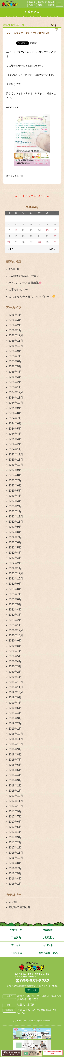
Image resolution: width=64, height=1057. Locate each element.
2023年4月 (15, 495)
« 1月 (11, 249)
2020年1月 (15, 676)
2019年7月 (15, 702)
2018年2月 (15, 785)
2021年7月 (15, 594)
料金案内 (16, 937)
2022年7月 (15, 537)
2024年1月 (15, 449)
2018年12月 (16, 733)
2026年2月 (15, 325)
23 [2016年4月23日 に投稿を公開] (55, 236)
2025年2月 (15, 382)
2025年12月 (16, 335)
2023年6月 (15, 485)
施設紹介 (48, 930)
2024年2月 (15, 444)
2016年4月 (15, 878)
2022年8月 (15, 531)
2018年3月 (15, 780)
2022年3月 (15, 557)
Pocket (33, 43)
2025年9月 (15, 351)
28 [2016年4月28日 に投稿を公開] (39, 242)
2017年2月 (15, 842)
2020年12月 (16, 630)
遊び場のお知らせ (19, 907)
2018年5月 (15, 769)
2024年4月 (15, 433)
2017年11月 (16, 800)
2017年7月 (15, 816)
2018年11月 (16, 738)
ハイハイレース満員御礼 (25, 282)
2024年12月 (16, 392)
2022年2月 (15, 563)
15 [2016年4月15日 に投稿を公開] (47, 230)
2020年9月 (15, 640)
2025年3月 (15, 376)
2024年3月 (15, 438)
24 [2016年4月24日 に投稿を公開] (8, 242)
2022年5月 (15, 547)
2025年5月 (15, 366)
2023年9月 (15, 469)
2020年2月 (15, 671)
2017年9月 (15, 811)
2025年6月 (15, 361)
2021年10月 (16, 578)
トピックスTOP (31, 195)
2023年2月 (15, 506)
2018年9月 (15, 749)
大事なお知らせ (18, 289)
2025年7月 (15, 356)
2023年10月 (16, 464)
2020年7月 (15, 651)
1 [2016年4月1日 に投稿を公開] (47, 218)
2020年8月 (15, 645)
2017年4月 (15, 831)
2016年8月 (15, 863)
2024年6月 (15, 423)
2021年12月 (16, 573)
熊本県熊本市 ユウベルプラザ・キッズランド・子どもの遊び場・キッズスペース (10, 4)
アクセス (16, 945)
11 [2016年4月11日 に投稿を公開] (16, 230)
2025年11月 (16, 340)
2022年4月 (15, 552)
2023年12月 (16, 454)
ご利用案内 (48, 937)
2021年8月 (15, 589)
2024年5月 (15, 428)
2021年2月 (15, 620)
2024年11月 (16, 397)
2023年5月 (15, 490)
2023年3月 (15, 500)
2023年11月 (16, 459)
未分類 (13, 902)
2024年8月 (15, 413)
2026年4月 (15, 314)
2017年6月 (15, 821)
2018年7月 (15, 759)
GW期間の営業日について (24, 275)
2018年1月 (15, 790)
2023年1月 (15, 511)
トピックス (16, 953)
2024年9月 (15, 407)
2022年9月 (15, 526)
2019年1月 (15, 728)
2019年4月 (15, 713)
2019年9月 (15, 697)
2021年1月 (15, 625)
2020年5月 (15, 656)
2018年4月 (15, 775)
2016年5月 (15, 873)
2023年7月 (15, 480)
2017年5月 (15, 826)
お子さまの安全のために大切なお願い (52, 1052)
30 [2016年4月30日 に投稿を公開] (55, 242)
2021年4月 (15, 609)
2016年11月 (16, 852)
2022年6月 (15, 542)
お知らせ (14, 268)
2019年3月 (15, 718)
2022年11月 (16, 521)
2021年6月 (15, 599)
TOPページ (16, 930)
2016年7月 (15, 868)
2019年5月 (15, 707)
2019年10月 (16, 692)
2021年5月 (15, 604)
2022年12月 (16, 516)
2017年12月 (16, 795)
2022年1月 (15, 568)
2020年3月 (15, 666)
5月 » (52, 249)
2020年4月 (15, 661)
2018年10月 (16, 744)
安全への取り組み (48, 953)
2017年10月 (16, 806)
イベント (48, 945)
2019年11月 (16, 687)
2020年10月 (16, 635)
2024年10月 (16, 402)
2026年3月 (15, 320)
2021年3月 (15, 614)
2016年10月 (16, 857)
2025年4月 (15, 371)
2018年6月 (15, 764)
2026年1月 (15, 330)
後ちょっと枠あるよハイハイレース (32, 296)
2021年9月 (15, 583)
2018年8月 (15, 754)
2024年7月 (15, 418)
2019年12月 (16, 682)
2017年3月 (15, 837)
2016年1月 (15, 883)
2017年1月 (15, 847)
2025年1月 (15, 387)
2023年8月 (15, 475)
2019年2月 (15, 723)
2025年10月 (16, 345)
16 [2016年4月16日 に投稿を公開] (55, 230)
